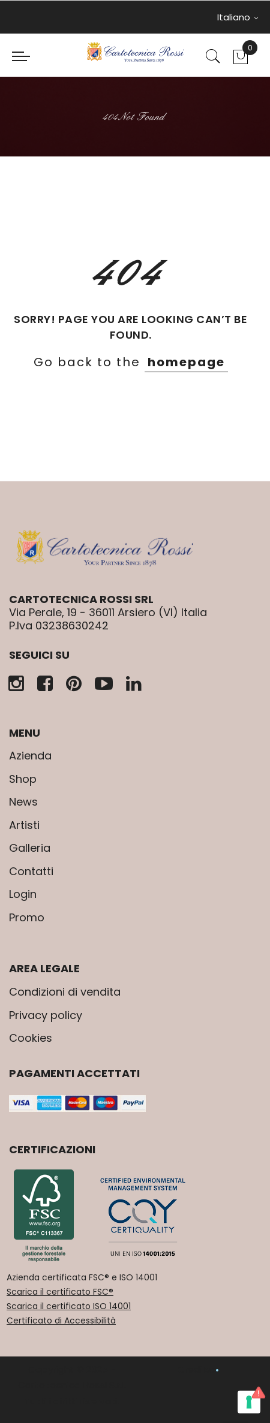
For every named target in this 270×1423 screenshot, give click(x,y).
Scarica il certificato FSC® (60, 1292)
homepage (186, 362)
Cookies (30, 1037)
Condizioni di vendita (65, 991)
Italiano (237, 17)
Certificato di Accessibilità (61, 1320)
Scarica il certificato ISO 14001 (69, 1306)
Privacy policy (45, 1015)
